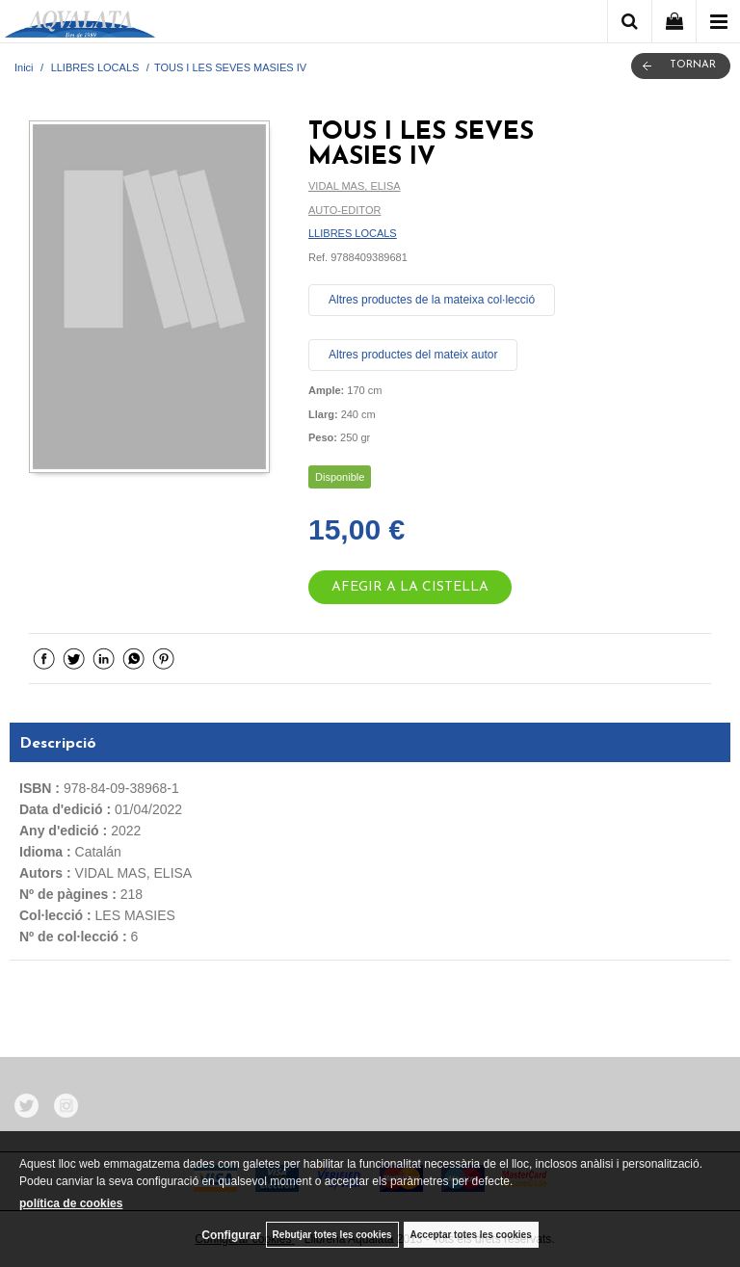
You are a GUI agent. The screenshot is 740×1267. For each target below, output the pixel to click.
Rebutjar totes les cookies (332, 1234)
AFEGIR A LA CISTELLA (410, 587)
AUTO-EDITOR (344, 210)
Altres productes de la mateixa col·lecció (432, 299)
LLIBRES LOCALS (352, 233)
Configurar (230, 1235)
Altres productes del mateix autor (413, 354)
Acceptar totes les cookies (471, 1234)
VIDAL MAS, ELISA (354, 186)
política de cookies (70, 1203)
